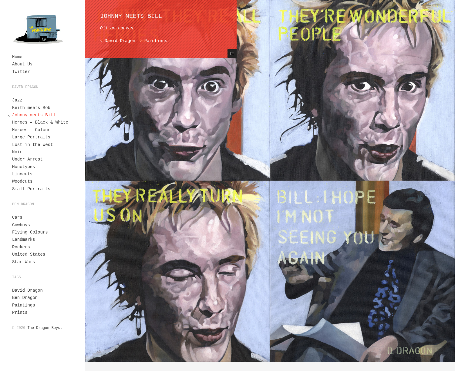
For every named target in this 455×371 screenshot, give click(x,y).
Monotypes (23, 166)
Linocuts (22, 174)
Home (17, 57)
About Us (22, 64)
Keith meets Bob (31, 107)
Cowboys (21, 225)
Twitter (21, 71)
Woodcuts (22, 181)
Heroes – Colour (31, 130)
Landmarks (23, 239)
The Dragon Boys (43, 328)
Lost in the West (32, 144)
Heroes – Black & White (40, 122)
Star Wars (23, 262)
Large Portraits (31, 137)
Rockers (21, 247)
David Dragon (27, 290)
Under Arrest (27, 159)
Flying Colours (30, 232)
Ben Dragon (25, 297)
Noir (17, 152)
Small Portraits (31, 189)
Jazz (17, 100)
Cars (17, 217)
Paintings (23, 305)
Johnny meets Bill (34, 115)
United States (28, 254)
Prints (19, 312)
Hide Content (232, 53)
